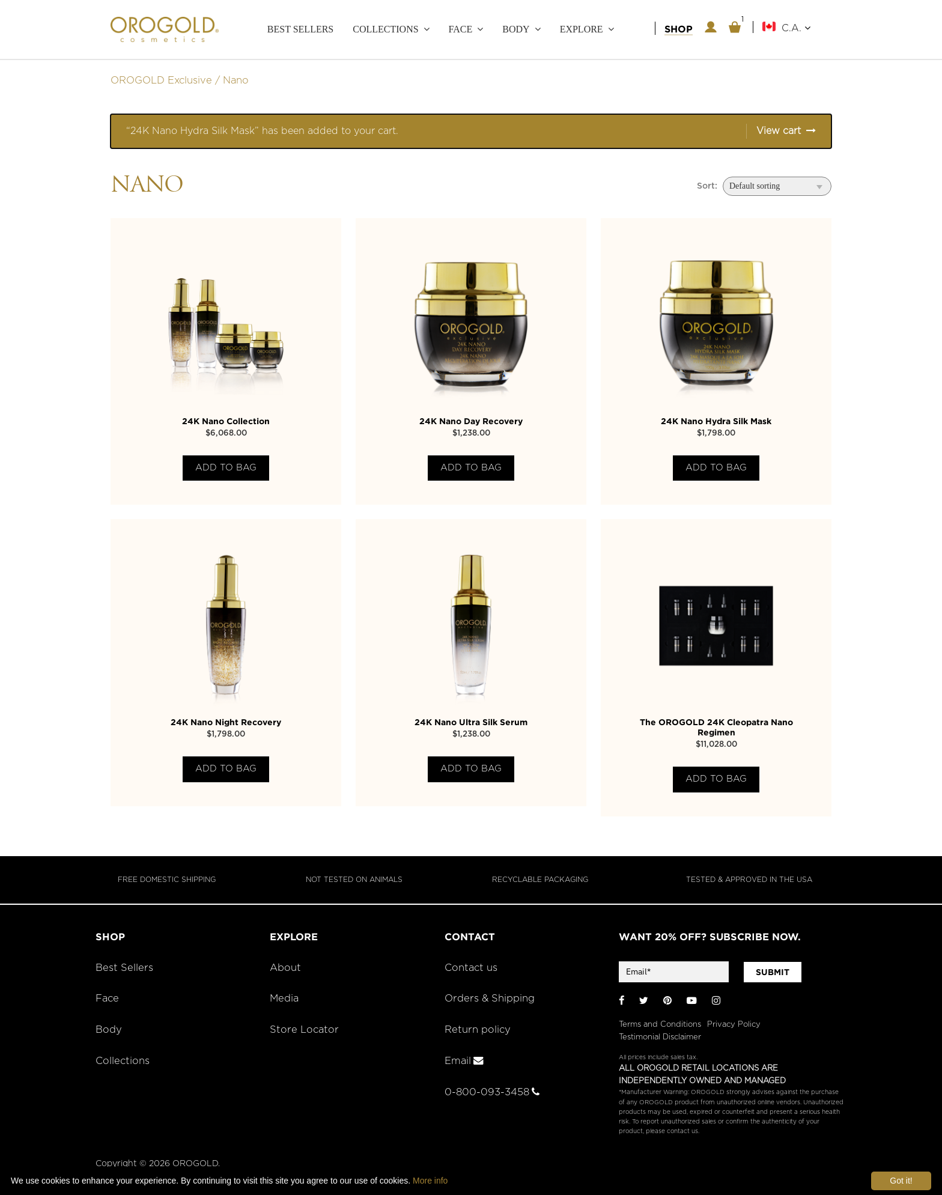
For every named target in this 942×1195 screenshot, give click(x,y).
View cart (778, 131)
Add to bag (226, 467)
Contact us (471, 968)
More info (430, 1180)
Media (284, 998)
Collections (385, 29)
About (285, 968)
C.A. (796, 28)
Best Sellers (300, 29)
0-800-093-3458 (492, 1092)
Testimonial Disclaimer (660, 1037)
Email (464, 1061)
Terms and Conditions (660, 1025)
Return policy (478, 1030)
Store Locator (304, 1030)
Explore (581, 29)
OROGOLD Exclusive (161, 80)
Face (461, 29)
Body (515, 29)
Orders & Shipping (490, 998)
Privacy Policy (734, 1025)
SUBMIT (772, 972)
